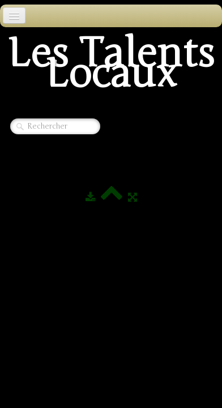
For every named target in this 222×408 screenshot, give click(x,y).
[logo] (111, 67)
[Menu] (14, 15)
